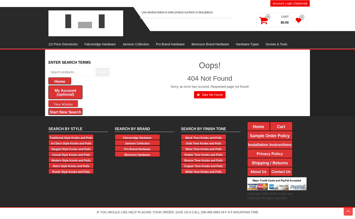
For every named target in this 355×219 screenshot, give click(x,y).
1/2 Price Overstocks (63, 44)
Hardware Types (247, 44)
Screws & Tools (276, 44)
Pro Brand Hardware (170, 44)
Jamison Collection (135, 44)
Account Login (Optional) (290, 3)
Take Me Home (210, 95)
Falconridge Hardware (100, 44)
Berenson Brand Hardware (210, 44)
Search (103, 72)
